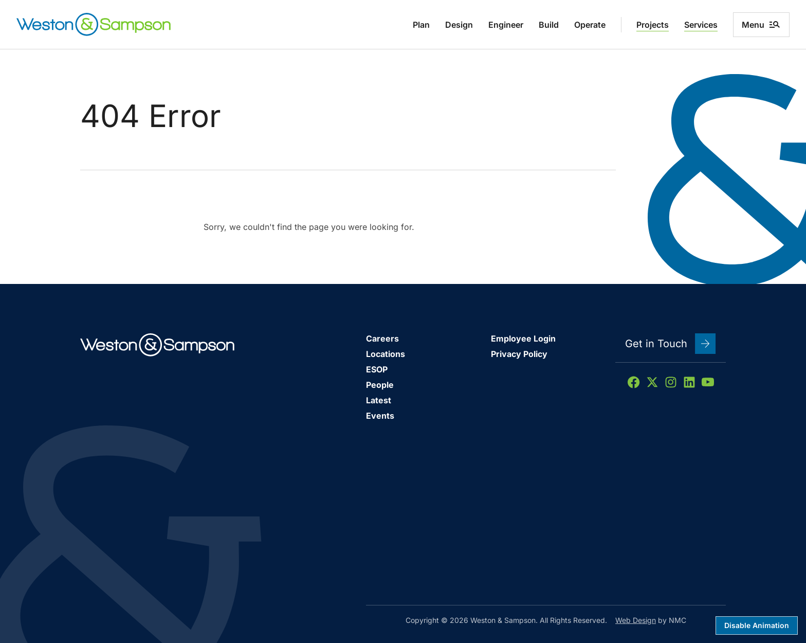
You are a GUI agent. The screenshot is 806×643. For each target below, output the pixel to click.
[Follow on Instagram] (671, 382)
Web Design (635, 620)
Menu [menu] (761, 25)
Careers (382, 338)
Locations (385, 354)
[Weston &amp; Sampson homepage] (93, 24)
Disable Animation (756, 625)
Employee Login (523, 338)
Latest (378, 400)
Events (380, 415)
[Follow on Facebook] (634, 382)
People (380, 385)
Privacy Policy (519, 354)
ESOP (377, 369)
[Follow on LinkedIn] (689, 382)
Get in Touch (670, 343)
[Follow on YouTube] (708, 382)
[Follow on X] (652, 382)
